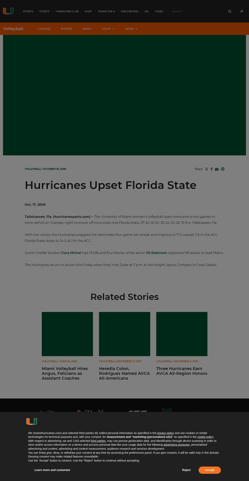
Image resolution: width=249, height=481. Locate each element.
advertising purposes (177, 444)
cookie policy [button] (205, 436)
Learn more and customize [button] (52, 470)
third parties (98, 440)
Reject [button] (186, 470)
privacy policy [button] (165, 433)
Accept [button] (209, 470)
